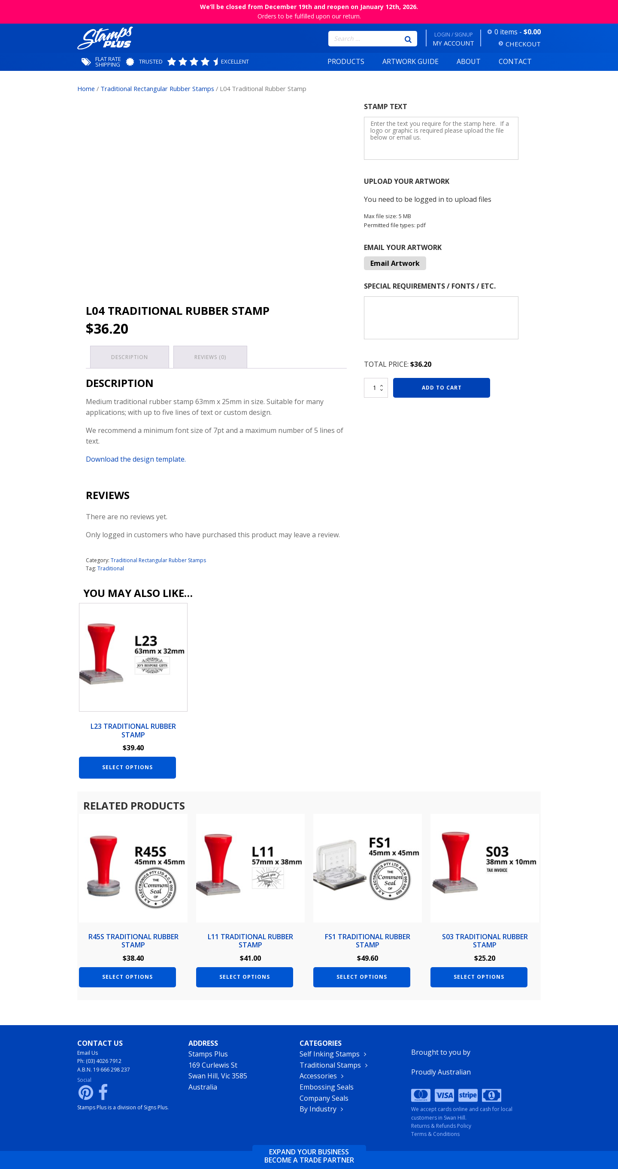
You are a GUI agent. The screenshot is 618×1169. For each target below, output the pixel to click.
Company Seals (324, 1098)
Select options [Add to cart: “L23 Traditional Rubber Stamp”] (127, 767)
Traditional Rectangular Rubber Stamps (157, 88)
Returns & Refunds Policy (441, 1125)
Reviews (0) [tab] (210, 357)
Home (86, 88)
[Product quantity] (376, 388)
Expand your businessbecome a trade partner (309, 1156)
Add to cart (442, 387)
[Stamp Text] (441, 138)
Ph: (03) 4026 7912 (99, 1061)
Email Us (87, 1052)
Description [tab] (129, 357)
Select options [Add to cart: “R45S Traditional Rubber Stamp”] (127, 976)
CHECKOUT (523, 44)
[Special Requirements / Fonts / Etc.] (441, 317)
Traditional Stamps (330, 1065)
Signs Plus (155, 1107)
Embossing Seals (327, 1087)
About (469, 61)
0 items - (517, 32)
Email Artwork (395, 263)
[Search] (408, 38)
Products (345, 61)
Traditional (110, 568)
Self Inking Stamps (330, 1054)
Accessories (318, 1076)
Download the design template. (136, 459)
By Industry (318, 1109)
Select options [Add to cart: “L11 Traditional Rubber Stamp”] (244, 976)
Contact (515, 61)
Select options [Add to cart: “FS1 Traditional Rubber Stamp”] (361, 976)
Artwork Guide (410, 61)
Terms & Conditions (435, 1134)
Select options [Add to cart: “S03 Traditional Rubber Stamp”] (479, 976)
